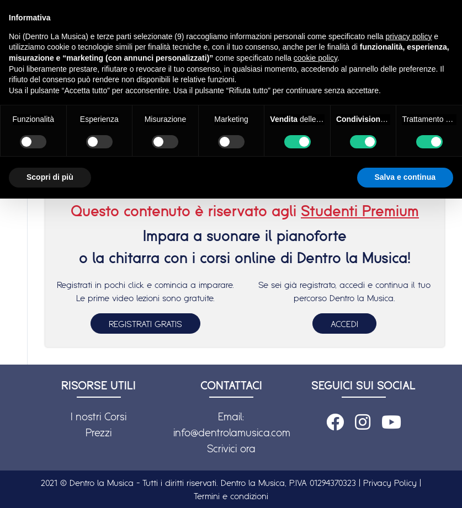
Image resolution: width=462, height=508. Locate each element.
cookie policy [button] (315, 58)
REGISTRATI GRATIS (145, 323)
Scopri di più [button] (49, 177)
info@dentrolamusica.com (231, 432)
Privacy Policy (390, 482)
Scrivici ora (231, 448)
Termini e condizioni (231, 495)
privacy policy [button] (408, 36)
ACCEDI (344, 323)
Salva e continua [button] (405, 177)
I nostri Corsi (98, 416)
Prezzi (98, 432)
